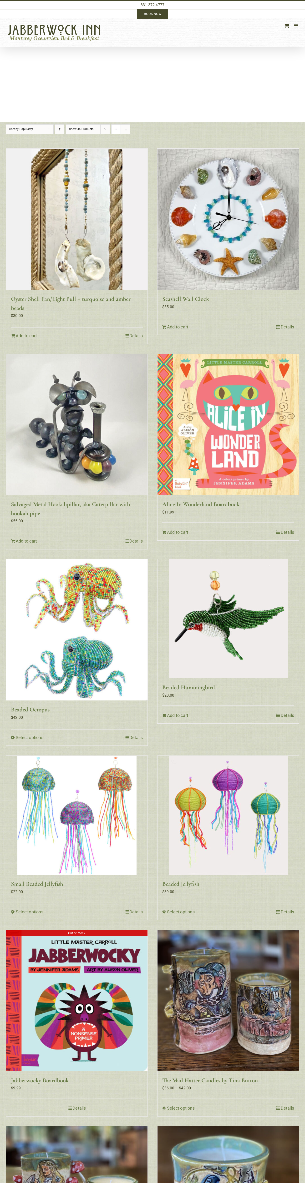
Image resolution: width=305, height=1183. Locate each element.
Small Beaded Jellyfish (37, 883)
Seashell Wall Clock (185, 298)
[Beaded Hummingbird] (228, 618)
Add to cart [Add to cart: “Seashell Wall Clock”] (177, 326)
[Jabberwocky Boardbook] (76, 1000)
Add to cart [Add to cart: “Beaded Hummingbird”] (177, 715)
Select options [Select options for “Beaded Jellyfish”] (181, 911)
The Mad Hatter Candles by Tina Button (210, 1080)
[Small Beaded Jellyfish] (76, 815)
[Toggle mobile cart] (287, 25)
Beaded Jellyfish (180, 883)
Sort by (21, 129)
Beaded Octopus (30, 709)
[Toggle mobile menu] (296, 25)
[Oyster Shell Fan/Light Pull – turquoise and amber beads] (76, 219)
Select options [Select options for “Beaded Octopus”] (29, 737)
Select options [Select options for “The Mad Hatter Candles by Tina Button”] (181, 1108)
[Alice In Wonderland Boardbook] (228, 424)
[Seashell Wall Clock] (228, 219)
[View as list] (125, 129)
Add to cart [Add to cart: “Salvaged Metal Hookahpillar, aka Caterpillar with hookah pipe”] (26, 541)
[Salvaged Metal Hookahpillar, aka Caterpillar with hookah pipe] (76, 424)
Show (81, 129)
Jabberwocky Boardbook (40, 1080)
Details (136, 335)
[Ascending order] (59, 129)
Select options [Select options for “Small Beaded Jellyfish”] (29, 911)
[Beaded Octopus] (76, 629)
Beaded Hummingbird (188, 687)
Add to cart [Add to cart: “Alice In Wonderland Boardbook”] (177, 532)
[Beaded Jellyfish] (228, 815)
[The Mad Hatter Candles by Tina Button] (228, 1000)
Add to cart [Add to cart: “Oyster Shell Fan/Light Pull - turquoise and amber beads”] (26, 335)
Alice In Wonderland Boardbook (200, 504)
